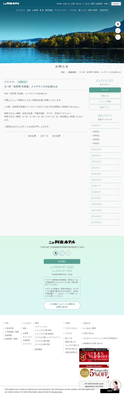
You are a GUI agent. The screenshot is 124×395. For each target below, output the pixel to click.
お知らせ (66, 4)
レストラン (27, 344)
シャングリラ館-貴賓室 (44, 334)
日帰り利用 (92, 10)
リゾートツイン (41, 327)
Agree (109, 391)
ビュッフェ (27, 337)
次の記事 (56, 136)
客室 (37, 323)
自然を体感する (71, 352)
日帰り (68, 323)
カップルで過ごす (72, 345)
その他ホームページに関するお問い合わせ (62, 305)
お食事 (35, 10)
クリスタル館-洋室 (42, 344)
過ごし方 (82, 10)
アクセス (73, 10)
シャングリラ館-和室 (43, 330)
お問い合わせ (76, 4)
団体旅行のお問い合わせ (93, 343)
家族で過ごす (70, 342)
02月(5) (96, 139)
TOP (63, 72)
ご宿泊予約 (103, 10)
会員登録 (8, 335)
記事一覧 (44, 136)
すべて (105, 90)
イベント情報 (105, 101)
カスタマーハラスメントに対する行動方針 (100, 338)
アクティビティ (61, 10)
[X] (118, 24)
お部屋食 (26, 340)
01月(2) (96, 143)
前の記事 (32, 136)
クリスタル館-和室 (42, 341)
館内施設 (49, 10)
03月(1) (96, 135)
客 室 (42, 10)
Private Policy (57, 392)
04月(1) (96, 131)
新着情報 (72, 72)
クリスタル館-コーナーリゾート (47, 337)
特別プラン (105, 107)
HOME (59, 4)
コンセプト (20, 10)
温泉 (29, 10)
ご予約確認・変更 (12, 332)
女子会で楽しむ (71, 349)
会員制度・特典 (101, 4)
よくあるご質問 (88, 4)
